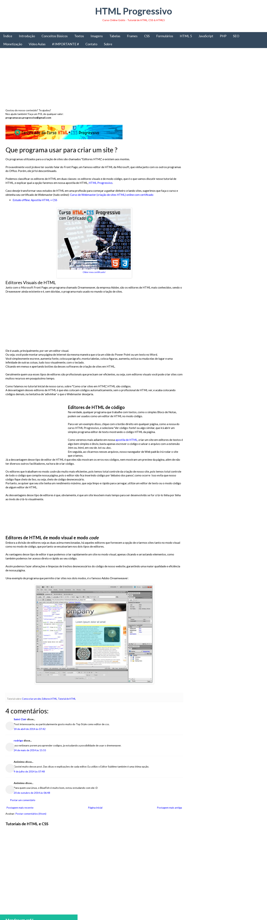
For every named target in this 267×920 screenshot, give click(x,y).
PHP (223, 36)
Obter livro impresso (224, 303)
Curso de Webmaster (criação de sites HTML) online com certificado (111, 194)
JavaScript (205, 36)
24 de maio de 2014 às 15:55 (30, 750)
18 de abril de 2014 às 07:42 (30, 728)
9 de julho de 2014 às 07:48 (29, 771)
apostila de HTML (126, 439)
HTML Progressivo (133, 10)
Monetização (12, 44)
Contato (91, 44)
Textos (79, 36)
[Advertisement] (115, 79)
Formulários (164, 36)
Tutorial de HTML (67, 698)
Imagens (97, 36)
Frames (132, 36)
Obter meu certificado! (93, 272)
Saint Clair (20, 719)
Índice (7, 36)
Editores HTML (49, 698)
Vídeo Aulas (37, 44)
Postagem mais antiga (167, 807)
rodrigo (18, 740)
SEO (236, 36)
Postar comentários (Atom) (30, 813)
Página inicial (94, 807)
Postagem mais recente (19, 807)
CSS (147, 36)
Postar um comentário (22, 800)
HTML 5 (186, 36)
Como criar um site (31, 698)
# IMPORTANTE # (65, 44)
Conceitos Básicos (55, 36)
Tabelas (114, 36)
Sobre (108, 44)
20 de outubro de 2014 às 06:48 (32, 792)
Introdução (27, 36)
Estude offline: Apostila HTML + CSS (35, 200)
